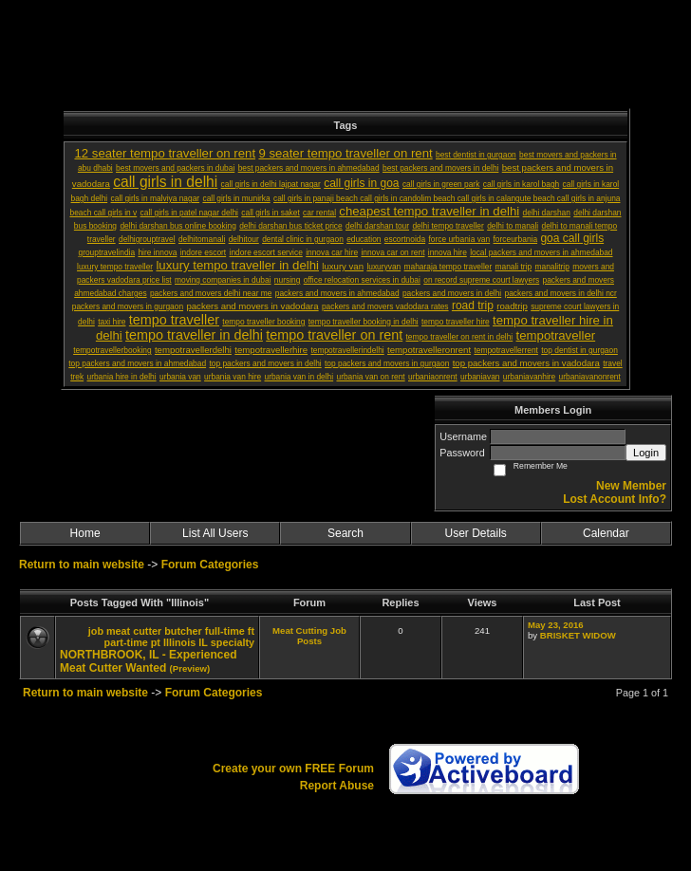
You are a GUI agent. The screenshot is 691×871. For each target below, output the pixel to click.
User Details (475, 533)
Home (85, 533)
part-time (126, 642)
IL (203, 642)
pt (155, 642)
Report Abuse (337, 785)
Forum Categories (210, 564)
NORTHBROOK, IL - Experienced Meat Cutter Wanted (148, 661)
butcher (183, 631)
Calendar (606, 533)
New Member (631, 485)
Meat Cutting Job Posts (309, 635)
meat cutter (133, 631)
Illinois (179, 642)
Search (345, 533)
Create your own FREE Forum (293, 768)
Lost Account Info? (614, 499)
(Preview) (190, 668)
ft (251, 631)
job (95, 631)
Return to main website (83, 564)
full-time (225, 631)
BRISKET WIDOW (578, 635)
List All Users (215, 533)
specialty (232, 642)
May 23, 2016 (556, 625)
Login (646, 452)
